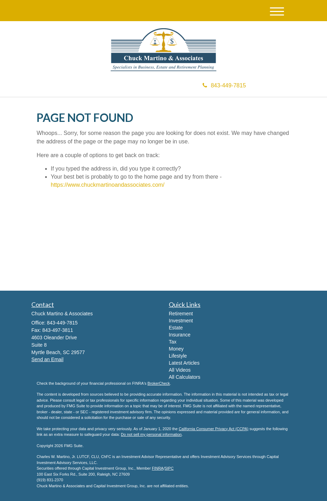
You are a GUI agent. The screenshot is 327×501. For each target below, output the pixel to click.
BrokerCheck (159, 383)
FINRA (158, 468)
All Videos (180, 370)
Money (176, 349)
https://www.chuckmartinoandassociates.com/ (108, 185)
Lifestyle (178, 356)
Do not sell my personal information (151, 434)
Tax (173, 342)
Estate (176, 327)
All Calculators (184, 377)
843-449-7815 (224, 85)
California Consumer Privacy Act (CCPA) (213, 429)
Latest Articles (184, 363)
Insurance (179, 335)
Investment (181, 320)
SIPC (169, 468)
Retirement (181, 313)
